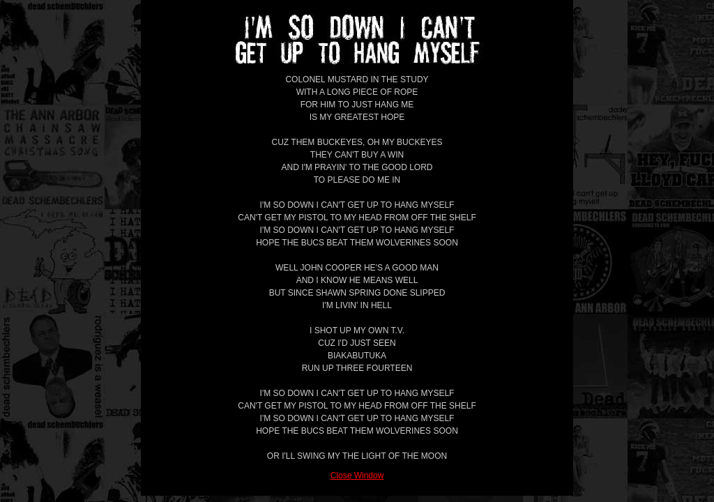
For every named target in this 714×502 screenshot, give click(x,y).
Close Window (357, 475)
